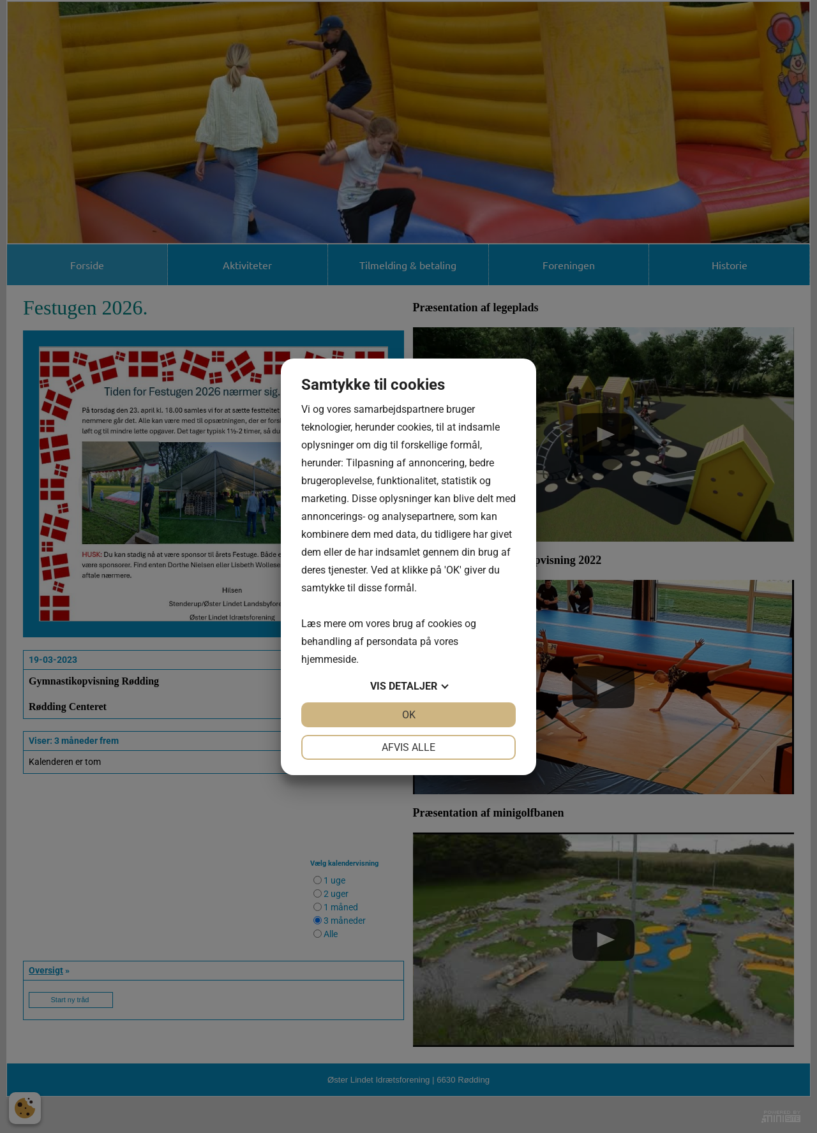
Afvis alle (408, 747)
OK (409, 715)
